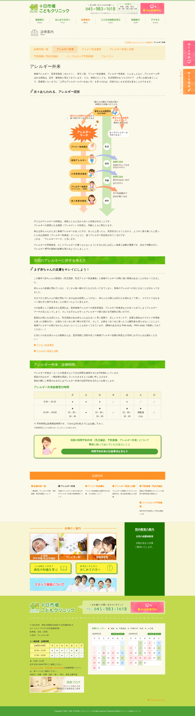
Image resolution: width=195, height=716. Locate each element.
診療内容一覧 (41, 49)
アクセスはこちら (157, 700)
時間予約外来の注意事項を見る (109, 451)
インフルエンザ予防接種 (79, 56)
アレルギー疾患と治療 (121, 49)
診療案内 (149, 42)
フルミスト (107, 56)
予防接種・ (49, 668)
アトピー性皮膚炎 (91, 49)
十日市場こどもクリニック (134, 42)
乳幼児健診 (59, 668)
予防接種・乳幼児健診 (152, 486)
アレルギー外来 (65, 49)
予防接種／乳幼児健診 (46, 56)
